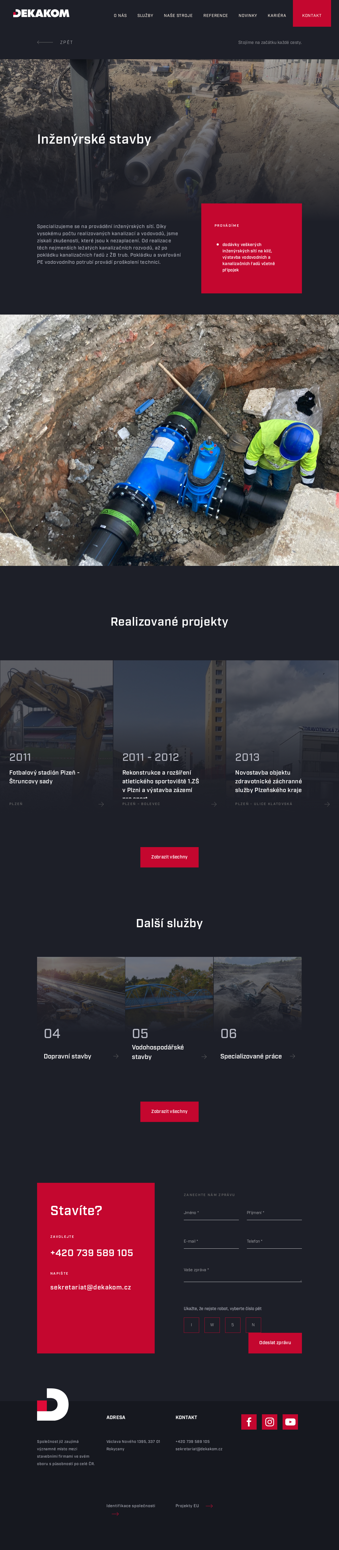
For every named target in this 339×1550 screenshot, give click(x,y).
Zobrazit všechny (169, 857)
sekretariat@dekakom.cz (90, 1287)
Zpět (55, 43)
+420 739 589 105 (91, 1253)
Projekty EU (194, 1506)
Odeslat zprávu (275, 1343)
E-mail (189, 1241)
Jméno (190, 1213)
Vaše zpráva (195, 1270)
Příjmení (254, 1213)
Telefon (253, 1241)
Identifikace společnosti (131, 1509)
